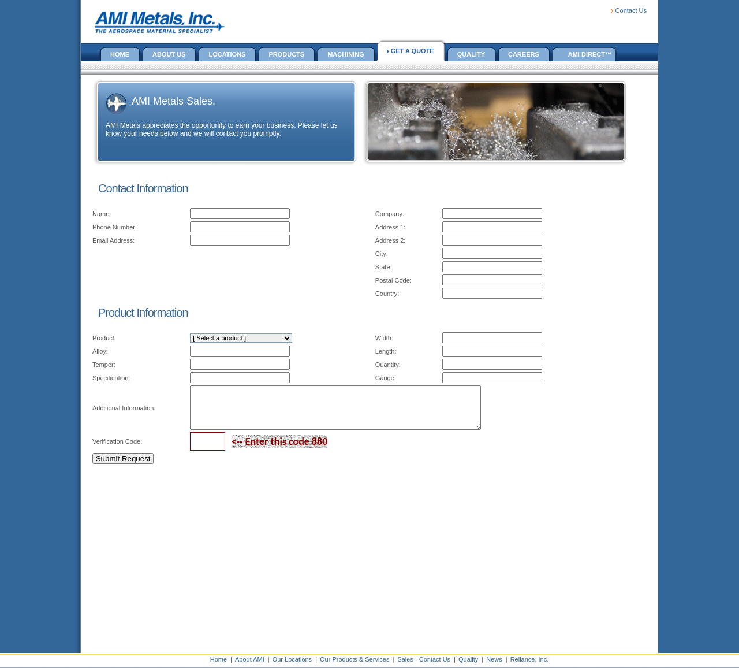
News (494, 659)
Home (218, 659)
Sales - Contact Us (423, 659)
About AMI (249, 659)
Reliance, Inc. (529, 659)
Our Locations (292, 659)
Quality (468, 659)
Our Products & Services (354, 659)
